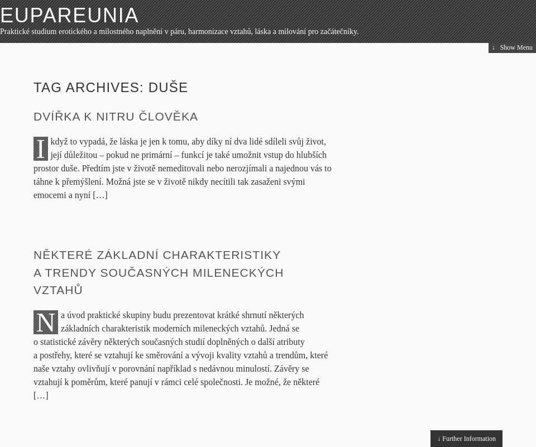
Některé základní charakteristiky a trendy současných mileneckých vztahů (159, 272)
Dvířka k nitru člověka (116, 116)
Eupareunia (69, 15)
